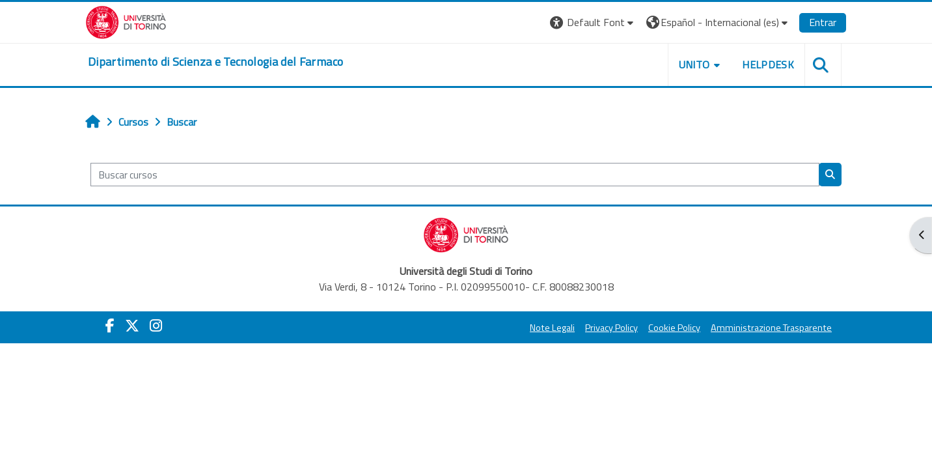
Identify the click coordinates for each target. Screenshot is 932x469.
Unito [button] (694, 64)
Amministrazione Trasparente (771, 327)
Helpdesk (768, 64)
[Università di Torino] (126, 21)
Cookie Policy (674, 327)
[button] (593, 22)
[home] (215, 62)
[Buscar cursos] (454, 175)
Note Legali (552, 327)
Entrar (822, 22)
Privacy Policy (611, 327)
